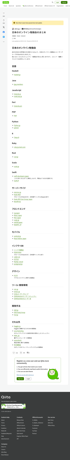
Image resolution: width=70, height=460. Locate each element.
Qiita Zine (50, 423)
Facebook (34, 428)
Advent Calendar (21, 428)
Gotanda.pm (18, 106)
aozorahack (17, 340)
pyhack (16, 128)
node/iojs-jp (18, 96)
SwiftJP (16, 181)
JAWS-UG (17, 257)
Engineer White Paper (22, 436)
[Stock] (3, 20)
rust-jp (16, 157)
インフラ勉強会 (19, 250)
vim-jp (16, 289)
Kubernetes (17, 252)
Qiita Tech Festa (21, 431)
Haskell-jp (17, 75)
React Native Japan (20, 238)
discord (23, 36)
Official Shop (51, 425)
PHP (15, 116)
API (18, 439)
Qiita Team (51, 420)
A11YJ (16, 275)
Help (2, 436)
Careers (3, 449)
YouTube (34, 431)
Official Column (49, 6)
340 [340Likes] (4, 16)
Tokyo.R (16, 137)
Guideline (3, 428)
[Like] (3, 13)
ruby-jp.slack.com (19, 147)
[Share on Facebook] (3, 32)
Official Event (38, 6)
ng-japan (17, 213)
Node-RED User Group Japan (23, 199)
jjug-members (18, 84)
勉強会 (14, 36)
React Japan (18, 215)
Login (57, 2)
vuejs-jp (16, 220)
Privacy (3, 425)
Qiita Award (20, 433)
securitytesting (19, 331)
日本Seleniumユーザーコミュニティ (25, 296)
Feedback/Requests (6, 433)
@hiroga (16, 29)
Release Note (20, 420)
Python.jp (17, 125)
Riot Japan (17, 218)
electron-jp (17, 192)
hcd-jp (16, 315)
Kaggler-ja (17, 326)
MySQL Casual (18, 262)
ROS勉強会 (17, 345)
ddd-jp (16, 310)
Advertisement (5, 439)
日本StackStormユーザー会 (22, 299)
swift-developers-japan (21, 176)
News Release (4, 455)
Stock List (11, 6)
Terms (3, 423)
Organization (60, 6)
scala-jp (16, 166)
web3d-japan (18, 222)
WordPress (17, 202)
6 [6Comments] (28, 353)
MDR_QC (17, 336)
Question (18, 6)
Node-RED (17, 195)
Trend (5, 6)
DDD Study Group (19, 312)
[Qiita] (6, 2)
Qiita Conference (28, 6)
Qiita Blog (3, 452)
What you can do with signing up (25, 375)
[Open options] (3, 41)
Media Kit (3, 431)
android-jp (17, 236)
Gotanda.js (17, 94)
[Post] (3, 27)
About (2, 420)
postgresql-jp (18, 264)
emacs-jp (17, 292)
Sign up (20, 379)
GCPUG (16, 259)
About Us (3, 446)
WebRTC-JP (17, 225)
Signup (64, 2)
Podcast (34, 433)
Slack (18, 36)
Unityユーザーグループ (21, 294)
